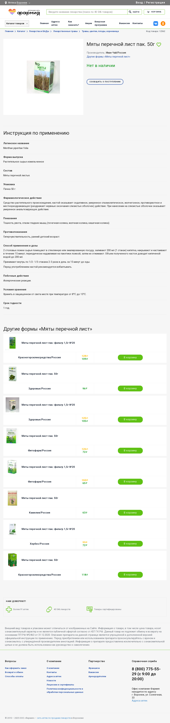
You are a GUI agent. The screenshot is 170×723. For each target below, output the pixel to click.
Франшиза (94, 668)
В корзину (130, 357)
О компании (53, 668)
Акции (88, 23)
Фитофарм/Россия (39, 450)
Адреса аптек (55, 23)
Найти (133, 12)
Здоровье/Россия (40, 388)
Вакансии (124, 23)
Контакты (137, 23)
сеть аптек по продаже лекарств (54, 718)
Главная (44, 23)
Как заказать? (73, 23)
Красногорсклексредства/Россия (39, 357)
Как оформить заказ (15, 668)
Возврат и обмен (14, 672)
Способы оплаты (14, 676)
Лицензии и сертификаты (60, 684)
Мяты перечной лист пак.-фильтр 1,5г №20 (48, 342)
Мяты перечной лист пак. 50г (40, 373)
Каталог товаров (15, 23)
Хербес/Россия (39, 543)
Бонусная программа (101, 23)
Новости (51, 680)
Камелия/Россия (39, 512)
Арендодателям (97, 676)
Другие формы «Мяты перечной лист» (108, 56)
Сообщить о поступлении (105, 82)
